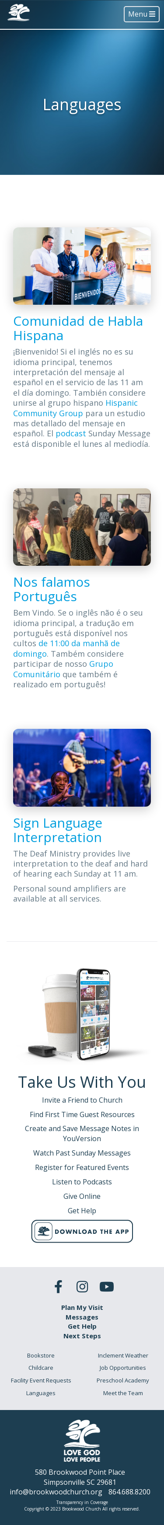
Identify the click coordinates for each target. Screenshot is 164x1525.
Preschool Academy (123, 1380)
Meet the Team (123, 1393)
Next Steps (82, 1335)
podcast (72, 433)
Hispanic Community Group (75, 407)
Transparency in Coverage (82, 1502)
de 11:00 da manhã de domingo (66, 648)
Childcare (40, 1368)
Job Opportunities (123, 1368)
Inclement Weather (123, 1355)
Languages (41, 1393)
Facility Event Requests (41, 1380)
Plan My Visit (82, 1307)
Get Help (82, 1326)
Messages (82, 1317)
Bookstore (41, 1355)
